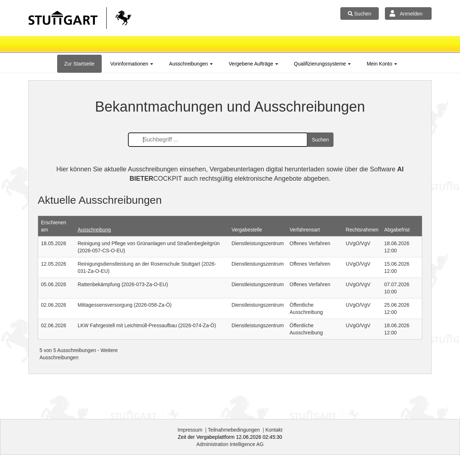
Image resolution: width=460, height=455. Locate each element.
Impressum (190, 430)
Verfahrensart (305, 230)
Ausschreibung (94, 230)
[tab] (79, 64)
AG (230, 444)
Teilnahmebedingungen (234, 430)
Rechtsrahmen (362, 230)
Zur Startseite (79, 64)
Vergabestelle (246, 230)
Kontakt (273, 430)
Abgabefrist (397, 230)
